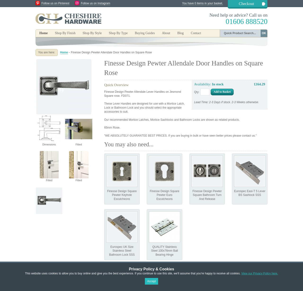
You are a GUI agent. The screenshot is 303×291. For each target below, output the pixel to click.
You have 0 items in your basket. (202, 3)
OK (264, 33)
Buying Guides (145, 33)
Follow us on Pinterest (55, 3)
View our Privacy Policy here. (259, 273)
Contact (196, 33)
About (166, 33)
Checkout (246, 3)
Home (43, 33)
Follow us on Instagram (95, 3)
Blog (180, 33)
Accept (151, 281)
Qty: (196, 92)
